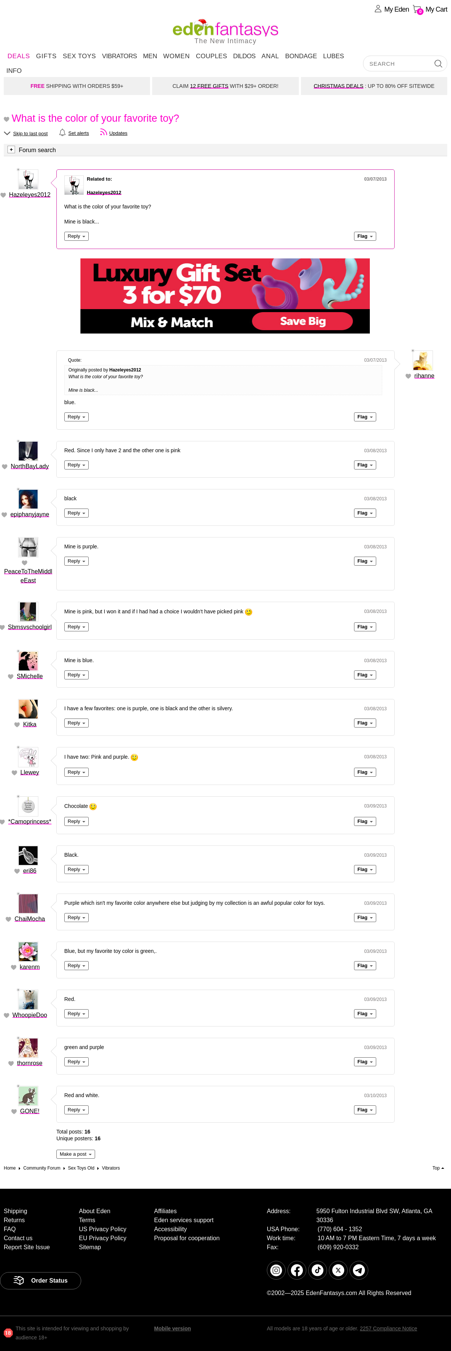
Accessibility (170, 1229)
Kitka (29, 724)
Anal (270, 56)
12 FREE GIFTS (209, 86)
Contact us (18, 1238)
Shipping (15, 1211)
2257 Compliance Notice (388, 1328)
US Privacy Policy (102, 1229)
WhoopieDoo (29, 1015)
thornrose (29, 1063)
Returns (14, 1220)
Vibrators (119, 56)
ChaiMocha (30, 919)
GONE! (29, 1111)
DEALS (19, 56)
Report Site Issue (27, 1247)
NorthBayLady (30, 466)
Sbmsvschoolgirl (29, 627)
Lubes (333, 56)
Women (176, 56)
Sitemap (90, 1247)
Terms (87, 1220)
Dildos (244, 56)
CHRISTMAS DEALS (338, 86)
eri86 (29, 871)
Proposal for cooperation (186, 1238)
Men (150, 56)
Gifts (46, 56)
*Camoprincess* (29, 821)
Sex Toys (79, 56)
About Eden (94, 1211)
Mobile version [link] (172, 1328)
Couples (211, 56)
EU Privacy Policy (102, 1238)
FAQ (10, 1229)
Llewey (29, 772)
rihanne (424, 376)
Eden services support (183, 1220)
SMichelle (30, 676)
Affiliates (165, 1211)
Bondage (301, 56)
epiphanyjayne (30, 514)
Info (14, 70)
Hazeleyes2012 (29, 195)
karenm (30, 967)
